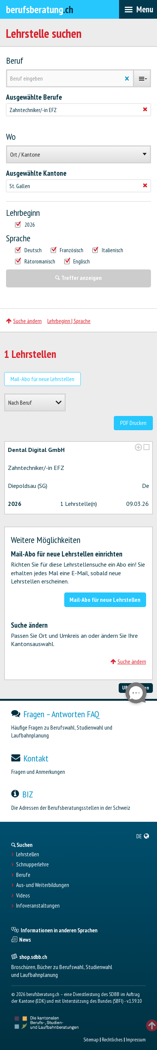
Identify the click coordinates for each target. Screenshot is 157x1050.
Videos (23, 895)
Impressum (136, 1039)
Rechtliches (112, 1039)
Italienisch (107, 250)
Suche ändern (24, 321)
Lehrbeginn (23, 212)
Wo (11, 136)
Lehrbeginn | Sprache (69, 321)
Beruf (14, 60)
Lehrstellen (27, 854)
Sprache (18, 238)
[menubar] (138, 9)
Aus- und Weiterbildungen (42, 885)
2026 (25, 224)
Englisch (77, 261)
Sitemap (90, 1039)
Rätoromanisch (35, 261)
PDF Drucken (133, 422)
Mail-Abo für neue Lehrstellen (42, 379)
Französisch (67, 250)
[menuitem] (143, 836)
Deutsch (28, 250)
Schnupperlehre (32, 864)
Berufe (23, 875)
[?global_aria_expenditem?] (138, 447)
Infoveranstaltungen (38, 905)
